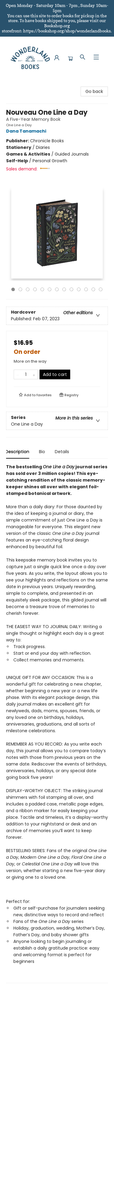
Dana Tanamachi (27, 131)
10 (79, 289)
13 (100, 289)
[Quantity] (26, 374)
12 (93, 289)
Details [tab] (63, 452)
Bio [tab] (43, 452)
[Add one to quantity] (34, 374)
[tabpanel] (57, 723)
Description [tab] (18, 452)
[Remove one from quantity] (18, 374)
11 (86, 289)
